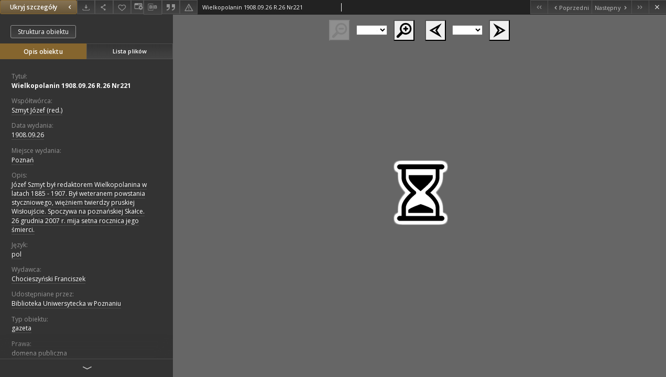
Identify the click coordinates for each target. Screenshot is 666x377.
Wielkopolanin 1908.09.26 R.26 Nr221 (71, 85)
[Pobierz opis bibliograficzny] (152, 7)
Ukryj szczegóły (42, 7)
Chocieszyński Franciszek (48, 278)
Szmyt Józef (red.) (37, 110)
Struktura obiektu (43, 31)
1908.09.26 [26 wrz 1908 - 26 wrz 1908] (28, 134)
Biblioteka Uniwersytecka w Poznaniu (66, 303)
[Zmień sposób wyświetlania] (137, 7)
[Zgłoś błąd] (189, 7)
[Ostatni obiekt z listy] (640, 7)
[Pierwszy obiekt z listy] (539, 7)
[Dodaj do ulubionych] (122, 7)
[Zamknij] (657, 7)
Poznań (23, 160)
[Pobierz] (86, 7)
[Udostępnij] (104, 7)
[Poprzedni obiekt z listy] (569, 7)
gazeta (21, 328)
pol (16, 254)
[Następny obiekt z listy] (611, 7)
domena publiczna (39, 353)
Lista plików (130, 51)
